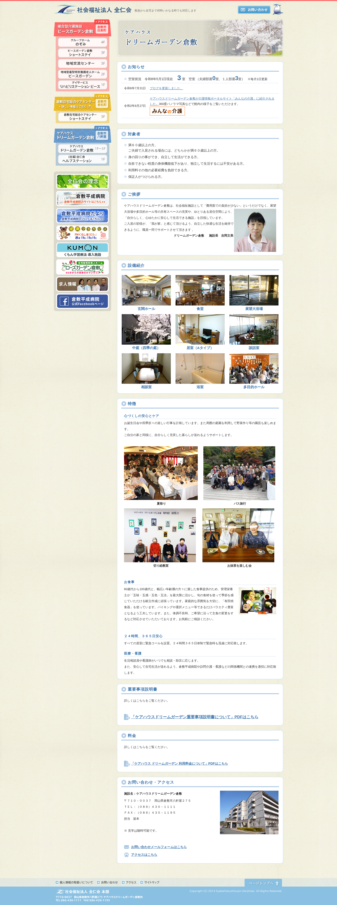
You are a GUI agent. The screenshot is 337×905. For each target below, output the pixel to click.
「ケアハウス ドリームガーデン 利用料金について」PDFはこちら (179, 763)
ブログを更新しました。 (166, 88)
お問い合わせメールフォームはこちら (159, 847)
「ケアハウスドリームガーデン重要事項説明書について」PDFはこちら (194, 717)
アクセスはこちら (144, 855)
